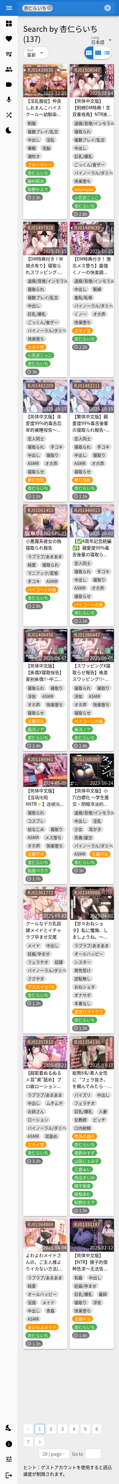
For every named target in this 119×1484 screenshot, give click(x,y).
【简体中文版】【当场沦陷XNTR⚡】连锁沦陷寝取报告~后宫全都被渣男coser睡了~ (45, 803)
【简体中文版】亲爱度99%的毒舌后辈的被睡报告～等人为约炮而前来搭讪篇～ (44, 429)
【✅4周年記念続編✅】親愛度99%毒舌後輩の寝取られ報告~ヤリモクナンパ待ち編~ (91, 554)
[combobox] (78, 8)
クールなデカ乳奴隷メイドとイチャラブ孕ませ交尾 (43, 930)
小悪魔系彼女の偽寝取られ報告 (43, 544)
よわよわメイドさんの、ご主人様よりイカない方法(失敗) (44, 1265)
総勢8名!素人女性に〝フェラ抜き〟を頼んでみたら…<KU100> (90, 1083)
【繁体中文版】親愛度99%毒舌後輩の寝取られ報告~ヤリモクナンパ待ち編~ (91, 429)
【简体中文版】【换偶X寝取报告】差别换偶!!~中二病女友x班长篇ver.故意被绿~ (45, 678)
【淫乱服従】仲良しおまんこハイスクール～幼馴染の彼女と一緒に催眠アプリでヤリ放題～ (43, 117)
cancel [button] (50, 7)
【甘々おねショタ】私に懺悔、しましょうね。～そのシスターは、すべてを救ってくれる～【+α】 (90, 940)
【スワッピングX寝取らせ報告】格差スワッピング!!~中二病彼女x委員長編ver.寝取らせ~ (91, 678)
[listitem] (9, 23)
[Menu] (9, 8)
